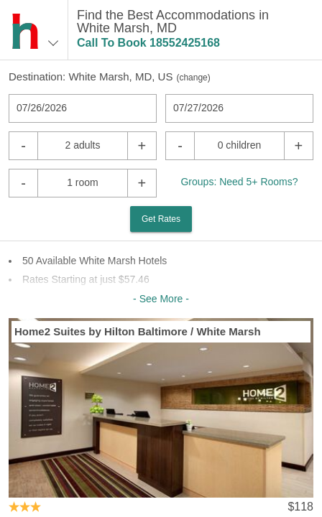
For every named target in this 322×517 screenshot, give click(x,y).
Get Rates (161, 219)
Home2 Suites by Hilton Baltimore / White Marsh (137, 331)
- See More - (161, 298)
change (193, 78)
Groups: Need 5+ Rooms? (239, 181)
